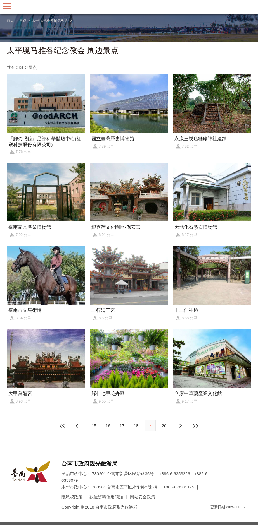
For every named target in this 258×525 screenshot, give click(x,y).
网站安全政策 (142, 497)
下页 (77, 425)
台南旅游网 (129, 7)
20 (164, 425)
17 (122, 425)
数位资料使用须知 (106, 497)
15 (94, 425)
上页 (180, 425)
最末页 (195, 425)
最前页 (62, 425)
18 (136, 425)
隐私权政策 (71, 497)
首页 (10, 20)
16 (108, 425)
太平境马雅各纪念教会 (50, 20)
